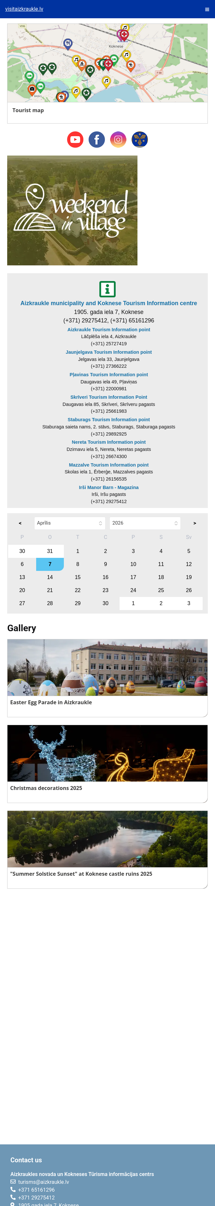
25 (161, 590)
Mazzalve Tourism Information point (109, 465)
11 (161, 564)
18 (161, 577)
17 (133, 577)
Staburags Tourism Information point (109, 419)
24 (133, 590)
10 (133, 564)
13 (22, 577)
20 (22, 590)
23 (105, 590)
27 (22, 603)
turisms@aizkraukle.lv (43, 1182)
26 (189, 590)
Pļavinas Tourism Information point (109, 374)
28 (50, 603)
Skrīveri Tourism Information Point (108, 397)
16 (105, 577)
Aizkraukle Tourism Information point (108, 329)
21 (50, 590)
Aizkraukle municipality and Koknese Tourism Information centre (109, 303)
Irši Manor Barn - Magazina (108, 487)
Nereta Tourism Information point (109, 442)
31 (50, 551)
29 (78, 603)
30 (22, 551)
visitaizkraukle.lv (24, 9)
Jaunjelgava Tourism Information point (109, 352)
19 (189, 577)
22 (78, 590)
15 (78, 577)
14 (50, 577)
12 (189, 564)
